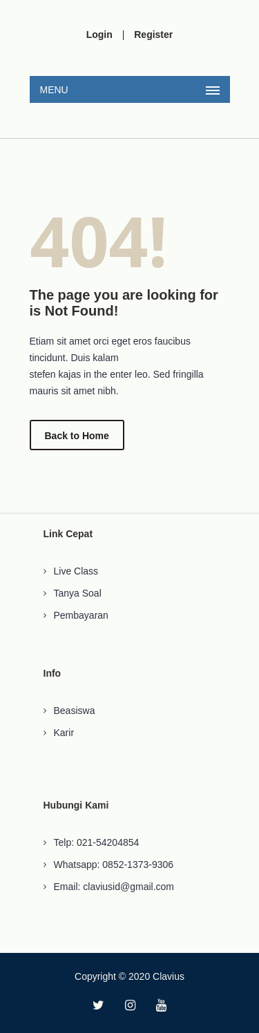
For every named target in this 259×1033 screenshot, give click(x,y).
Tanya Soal (78, 593)
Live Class (76, 571)
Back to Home (77, 435)
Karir (64, 732)
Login (99, 34)
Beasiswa (74, 710)
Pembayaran (81, 615)
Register (153, 34)
